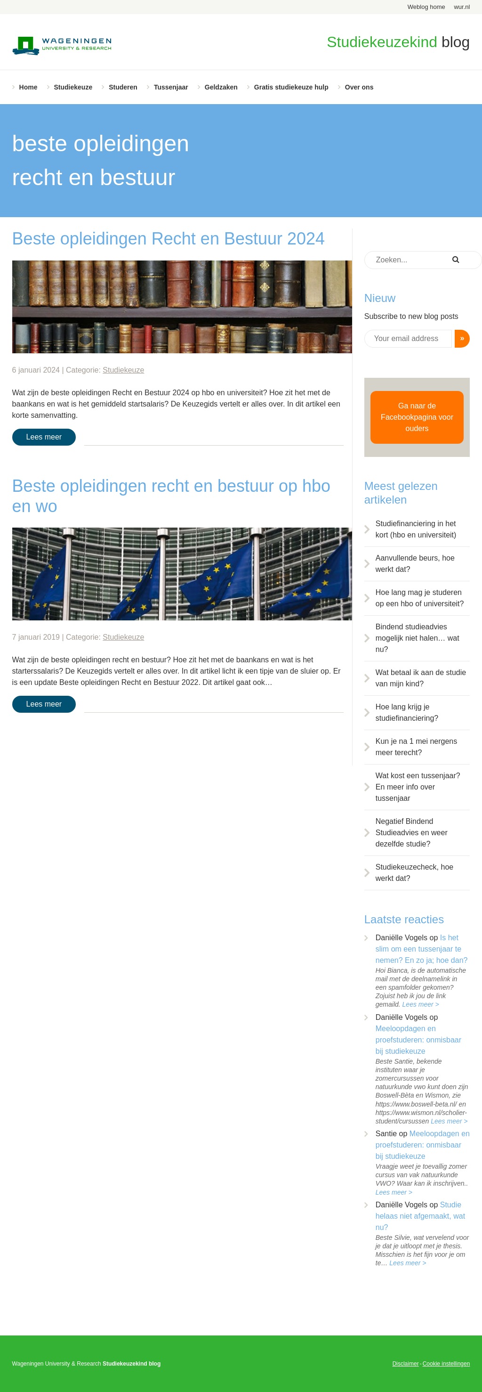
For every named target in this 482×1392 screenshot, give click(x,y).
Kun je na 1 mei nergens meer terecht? (416, 747)
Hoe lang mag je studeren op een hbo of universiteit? (420, 598)
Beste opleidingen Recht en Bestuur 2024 (168, 238)
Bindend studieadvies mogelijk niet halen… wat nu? (417, 638)
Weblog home (426, 6)
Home (28, 87)
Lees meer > (420, 1004)
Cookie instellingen (446, 1363)
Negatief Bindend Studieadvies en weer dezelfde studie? (412, 832)
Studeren (123, 87)
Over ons (359, 87)
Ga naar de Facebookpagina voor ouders (417, 417)
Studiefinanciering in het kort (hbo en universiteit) (416, 529)
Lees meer (44, 437)
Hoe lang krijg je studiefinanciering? (407, 712)
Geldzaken (221, 87)
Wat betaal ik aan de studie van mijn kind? (421, 678)
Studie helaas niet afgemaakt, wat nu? (420, 1216)
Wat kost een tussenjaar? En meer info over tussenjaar (418, 787)
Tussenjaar (171, 87)
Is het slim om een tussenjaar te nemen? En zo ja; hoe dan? (422, 949)
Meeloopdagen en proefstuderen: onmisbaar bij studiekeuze (418, 1040)
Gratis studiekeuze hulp (291, 87)
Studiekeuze (73, 87)
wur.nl (462, 6)
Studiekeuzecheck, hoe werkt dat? (414, 872)
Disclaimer (406, 1363)
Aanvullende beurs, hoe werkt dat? (415, 563)
